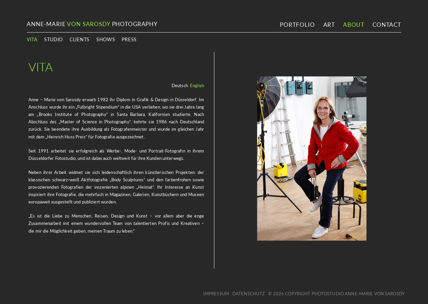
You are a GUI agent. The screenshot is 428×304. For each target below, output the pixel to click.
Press (129, 39)
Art (329, 24)
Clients (80, 39)
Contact (386, 24)
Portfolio (297, 24)
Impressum (216, 293)
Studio (53, 39)
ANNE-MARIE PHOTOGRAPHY (92, 23)
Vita (32, 39)
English (197, 85)
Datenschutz (248, 293)
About (353, 24)
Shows (105, 39)
